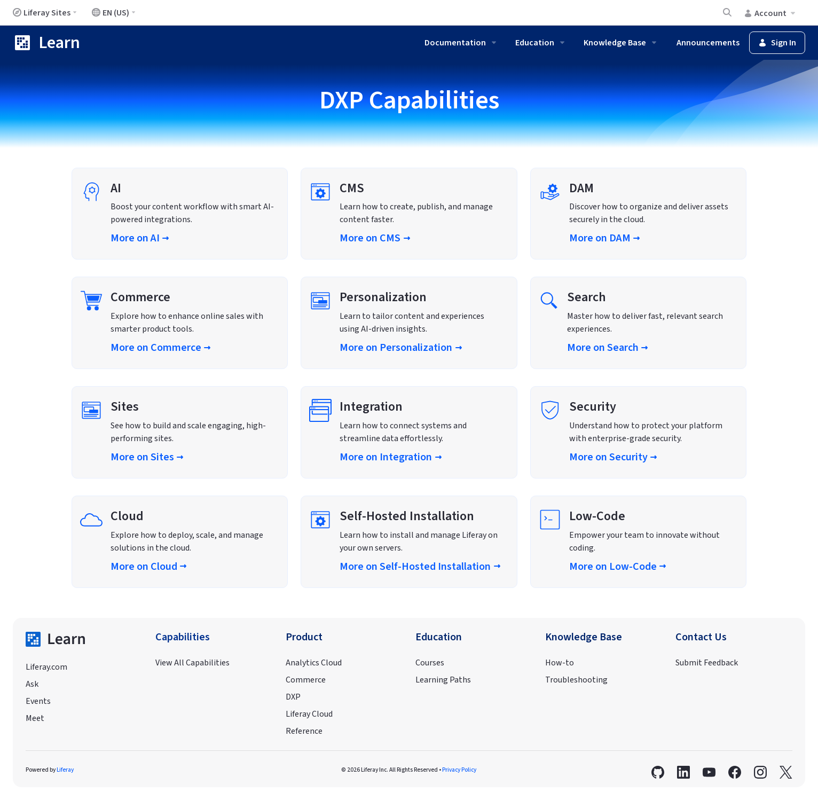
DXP (293, 697)
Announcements (708, 43)
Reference (304, 731)
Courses (429, 663)
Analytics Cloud (314, 663)
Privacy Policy (459, 770)
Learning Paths (443, 680)
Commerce (306, 680)
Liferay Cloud (309, 714)
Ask (32, 684)
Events (38, 701)
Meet (35, 718)
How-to (559, 663)
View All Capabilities (192, 663)
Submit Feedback (706, 663)
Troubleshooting (576, 680)
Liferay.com (46, 667)
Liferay (65, 770)
